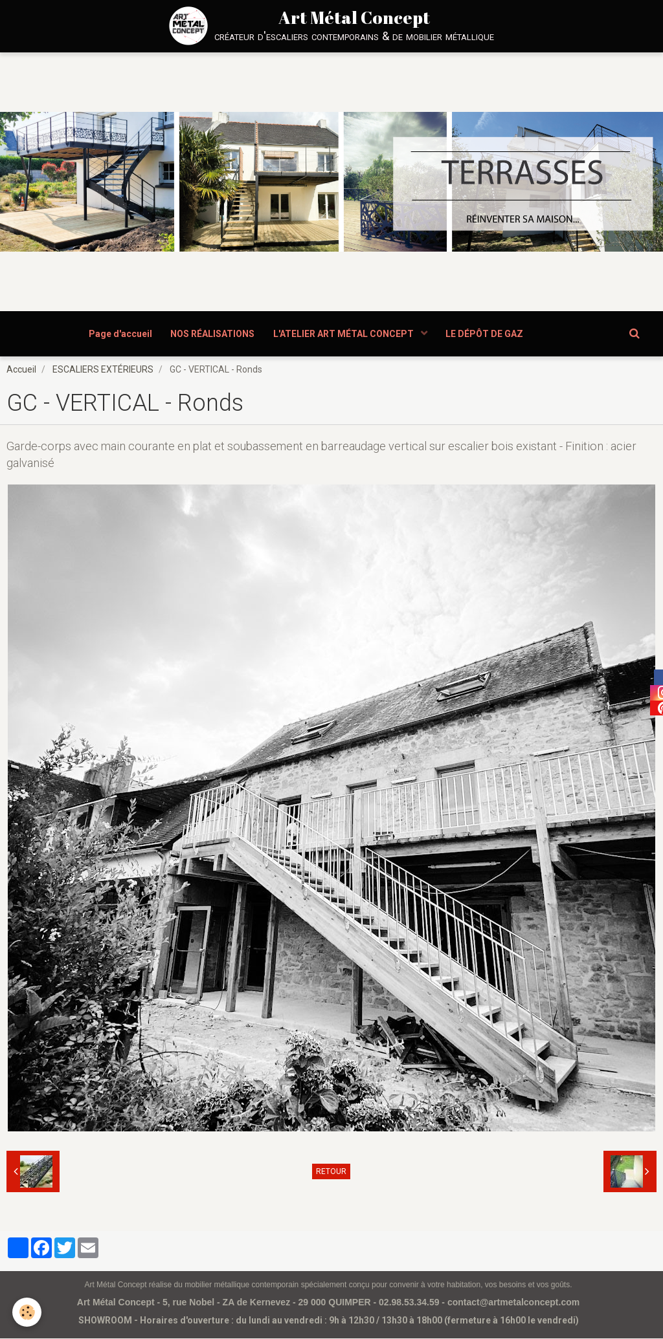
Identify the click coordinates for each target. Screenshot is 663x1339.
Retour (331, 1172)
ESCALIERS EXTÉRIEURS (102, 370)
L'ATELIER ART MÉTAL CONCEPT (345, 334)
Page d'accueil (119, 334)
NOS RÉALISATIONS (212, 334)
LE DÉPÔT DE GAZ (486, 334)
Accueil (21, 370)
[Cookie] (27, 1312)
